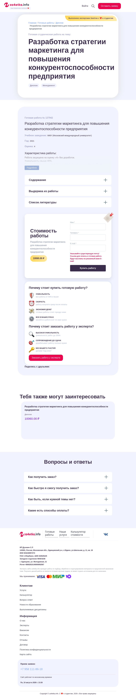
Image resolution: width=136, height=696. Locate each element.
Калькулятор (26, 595)
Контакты (24, 635)
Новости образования (30, 604)
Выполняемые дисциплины (33, 609)
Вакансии (24, 630)
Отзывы (23, 640)
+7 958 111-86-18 (31, 669)
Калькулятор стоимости (78, 533)
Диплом (59, 23)
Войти (85, 6)
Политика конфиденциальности (35, 649)
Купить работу (88, 268)
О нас (22, 620)
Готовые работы (46, 23)
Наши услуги (63, 533)
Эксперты (24, 625)
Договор (24, 644)
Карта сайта (25, 654)
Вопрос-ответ (26, 600)
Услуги (23, 590)
